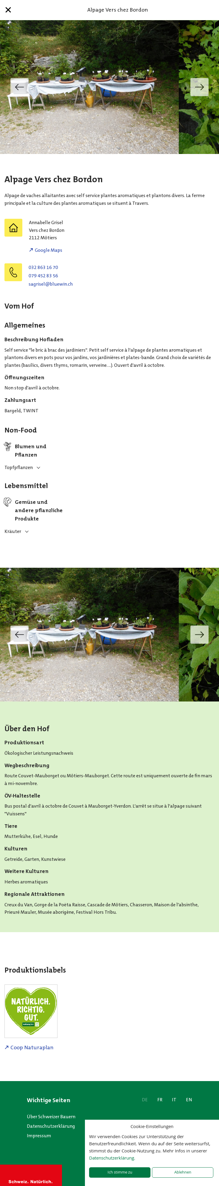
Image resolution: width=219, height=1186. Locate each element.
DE (145, 1100)
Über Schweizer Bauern (51, 1116)
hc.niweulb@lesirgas (51, 284)
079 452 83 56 (43, 276)
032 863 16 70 (43, 267)
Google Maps (48, 250)
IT (174, 1100)
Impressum (39, 1135)
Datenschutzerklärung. (112, 1158)
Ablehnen (182, 1172)
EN (189, 1100)
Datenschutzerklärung (51, 1126)
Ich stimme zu (120, 1172)
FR (159, 1100)
